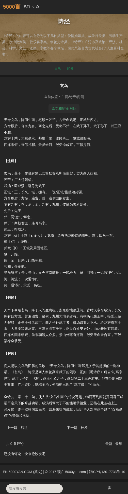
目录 (57, 68)
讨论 (37, 7)
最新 (109, 444)
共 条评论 (15, 444)
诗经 (72, 97)
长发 (84, 428)
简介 (70, 68)
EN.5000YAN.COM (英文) (22, 472)
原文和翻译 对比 (64, 108)
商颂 (80, 97)
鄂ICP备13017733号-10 (107, 472)
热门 (27, 7)
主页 (64, 97)
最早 (118, 444)
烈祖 (24, 428)
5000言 (11, 7)
